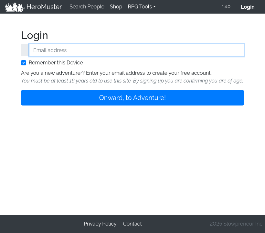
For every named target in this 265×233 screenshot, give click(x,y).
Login (250, 6)
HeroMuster (33, 7)
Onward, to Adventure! (132, 98)
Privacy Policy (100, 224)
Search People (86, 7)
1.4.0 (226, 6)
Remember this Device (56, 63)
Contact (132, 224)
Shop (116, 7)
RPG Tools (140, 7)
